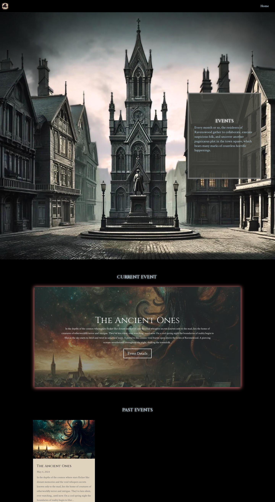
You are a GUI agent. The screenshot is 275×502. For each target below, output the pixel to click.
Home (264, 6)
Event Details (137, 354)
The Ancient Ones (137, 322)
